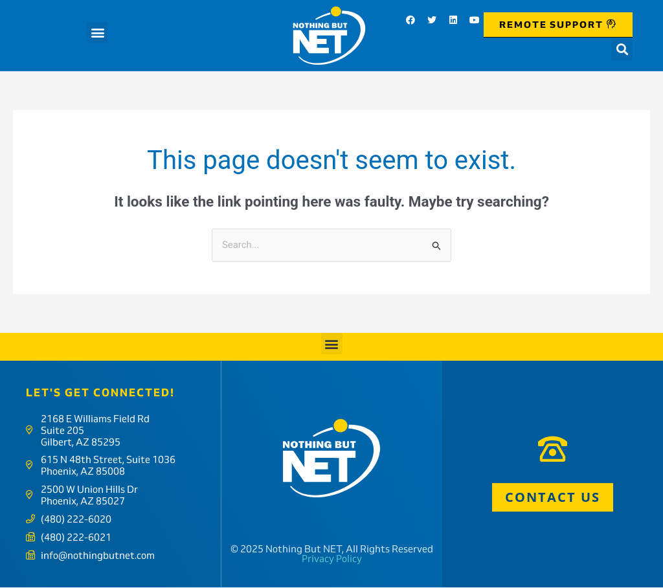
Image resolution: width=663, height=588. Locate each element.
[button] (97, 32)
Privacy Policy (332, 560)
